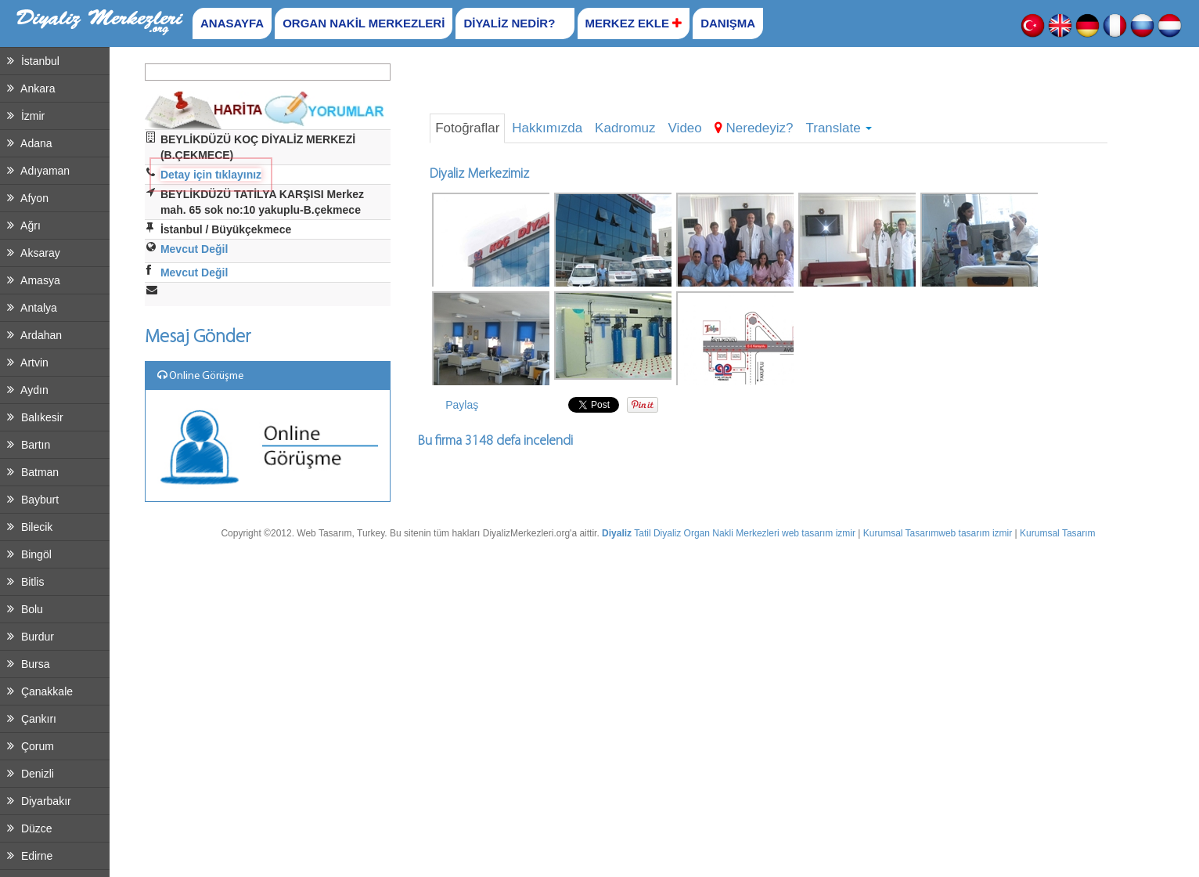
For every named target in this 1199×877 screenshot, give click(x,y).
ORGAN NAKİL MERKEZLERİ (364, 23)
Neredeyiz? (754, 128)
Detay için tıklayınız (210, 174)
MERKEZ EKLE (633, 23)
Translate (838, 128)
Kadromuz (625, 128)
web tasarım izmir (818, 533)
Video (685, 128)
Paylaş (461, 405)
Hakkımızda (547, 128)
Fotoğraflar (467, 128)
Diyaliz (617, 533)
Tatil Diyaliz (657, 533)
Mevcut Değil (194, 249)
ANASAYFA (232, 23)
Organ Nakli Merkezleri (732, 533)
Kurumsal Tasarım (900, 533)
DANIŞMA (727, 23)
